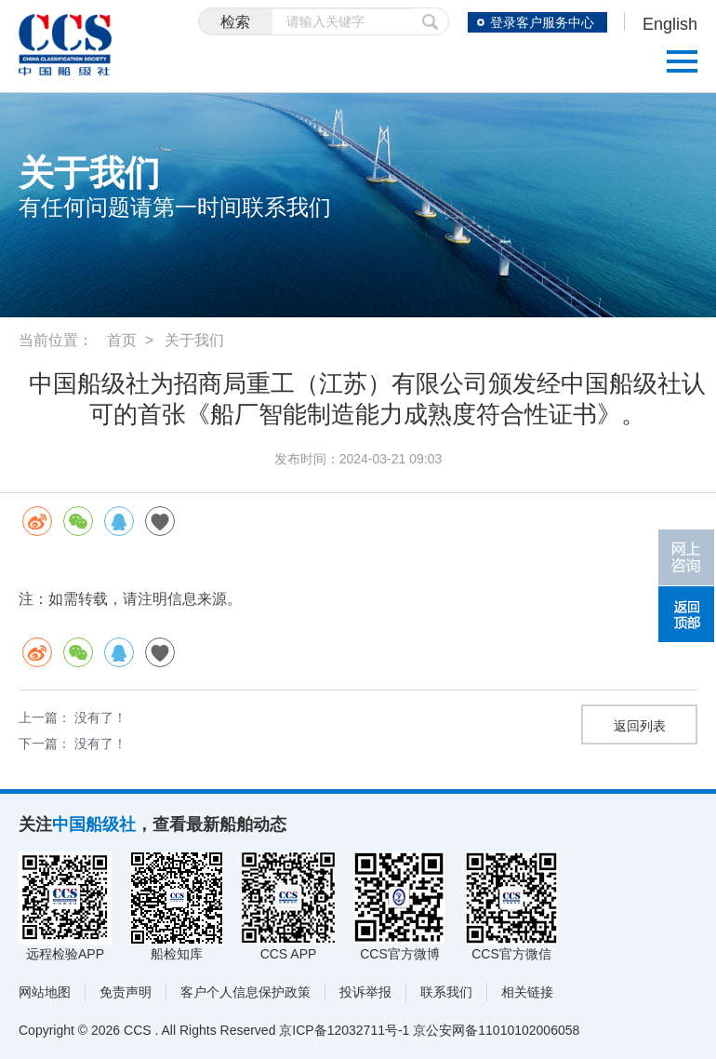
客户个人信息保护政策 (245, 992)
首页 (122, 340)
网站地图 (45, 992)
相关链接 (527, 992)
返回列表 (640, 725)
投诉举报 (365, 992)
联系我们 (446, 992)
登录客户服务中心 (542, 22)
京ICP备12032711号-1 (344, 1030)
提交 (430, 21)
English (670, 24)
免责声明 (125, 992)
